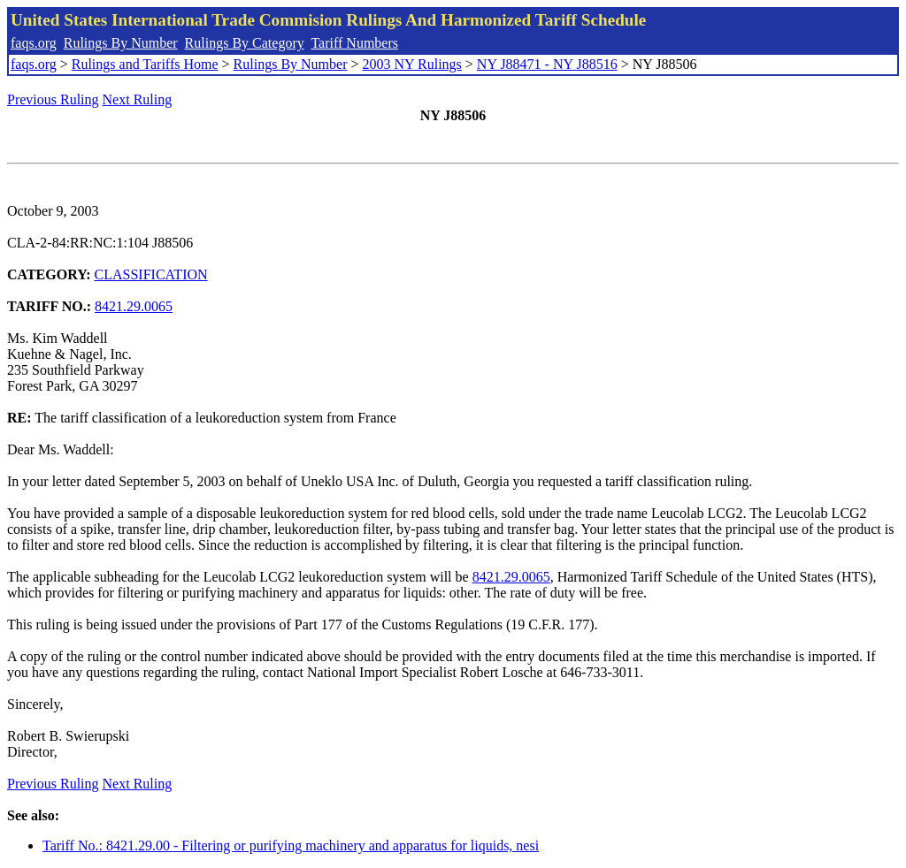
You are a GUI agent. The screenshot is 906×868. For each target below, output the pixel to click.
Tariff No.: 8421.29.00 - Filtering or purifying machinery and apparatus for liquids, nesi (290, 845)
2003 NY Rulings (412, 64)
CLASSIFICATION (151, 274)
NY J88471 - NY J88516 (547, 64)
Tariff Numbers (354, 42)
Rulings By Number (121, 42)
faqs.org (34, 42)
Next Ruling (138, 99)
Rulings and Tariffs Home (145, 64)
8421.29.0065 (134, 306)
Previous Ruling (53, 99)
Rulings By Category (244, 42)
